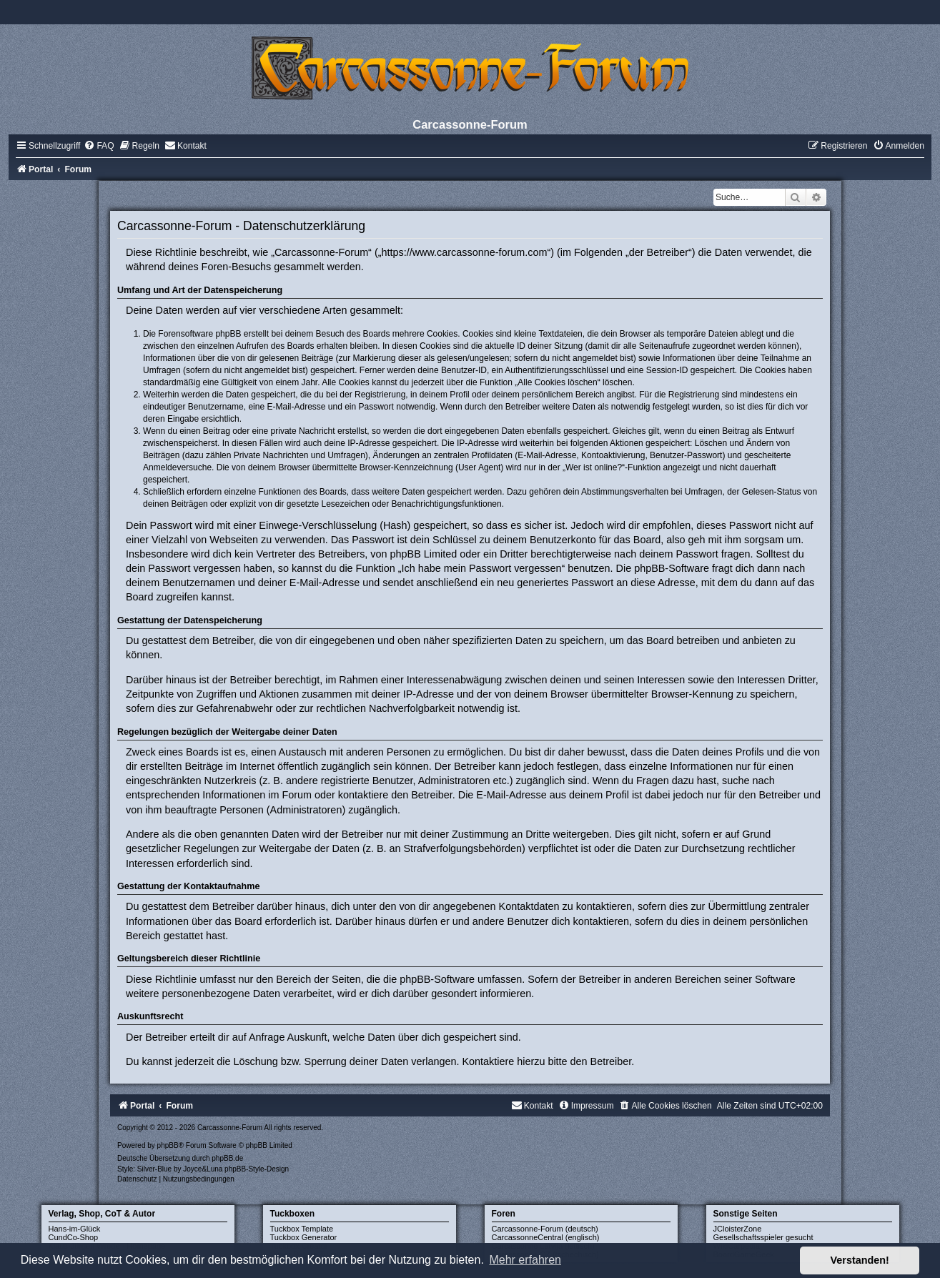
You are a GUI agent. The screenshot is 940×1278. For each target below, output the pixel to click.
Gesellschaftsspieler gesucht (763, 1237)
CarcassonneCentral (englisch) (546, 1237)
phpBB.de (227, 1158)
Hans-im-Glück (75, 1228)
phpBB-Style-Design (256, 1169)
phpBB (168, 1145)
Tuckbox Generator (303, 1237)
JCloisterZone (737, 1228)
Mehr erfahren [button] (525, 1260)
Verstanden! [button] (860, 1260)
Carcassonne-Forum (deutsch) (545, 1228)
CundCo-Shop (74, 1237)
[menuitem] (99, 146)
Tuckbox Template (302, 1228)
